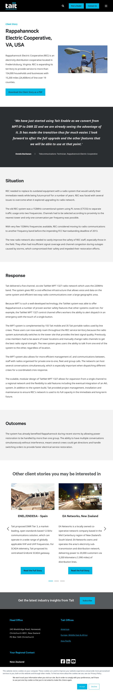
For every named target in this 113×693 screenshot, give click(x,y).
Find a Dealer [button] (76, 6)
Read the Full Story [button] (33, 570)
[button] (8, 529)
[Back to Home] (11, 5)
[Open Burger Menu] (106, 6)
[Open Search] (63, 5)
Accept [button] (82, 686)
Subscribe (87, 600)
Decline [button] (94, 686)
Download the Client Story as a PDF (25, 92)
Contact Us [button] (92, 6)
